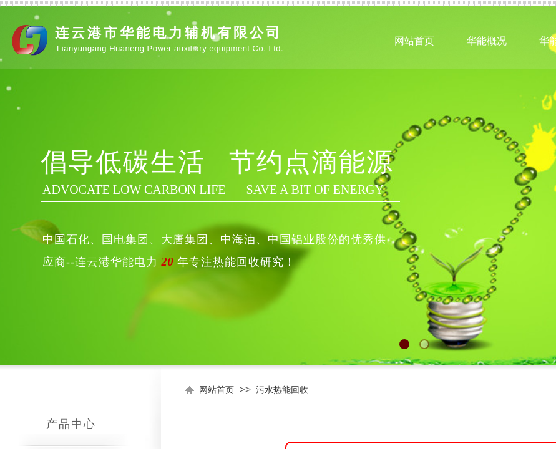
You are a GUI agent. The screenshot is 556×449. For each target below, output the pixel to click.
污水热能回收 (282, 390)
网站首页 (216, 390)
